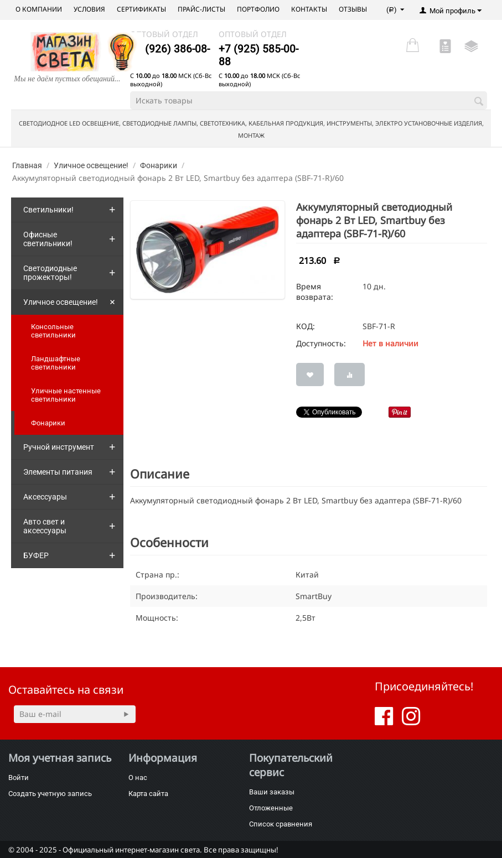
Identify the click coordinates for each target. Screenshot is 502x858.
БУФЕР (36, 555)
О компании (38, 9)
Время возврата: (314, 291)
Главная (27, 165)
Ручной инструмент (58, 447)
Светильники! (48, 209)
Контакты (309, 9)
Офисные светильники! (48, 239)
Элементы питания (57, 471)
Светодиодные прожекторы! (50, 273)
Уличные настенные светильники (66, 395)
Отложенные (271, 808)
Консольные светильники (53, 331)
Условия (89, 9)
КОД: (305, 326)
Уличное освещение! (91, 165)
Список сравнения (280, 824)
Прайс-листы (201, 9)
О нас (137, 777)
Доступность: (321, 343)
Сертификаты (141, 9)
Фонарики (158, 165)
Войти (18, 777)
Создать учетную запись (50, 793)
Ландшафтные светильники (55, 363)
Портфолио (258, 9)
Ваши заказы (271, 792)
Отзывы (353, 9)
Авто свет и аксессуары (44, 526)
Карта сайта (148, 793)
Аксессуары (45, 496)
